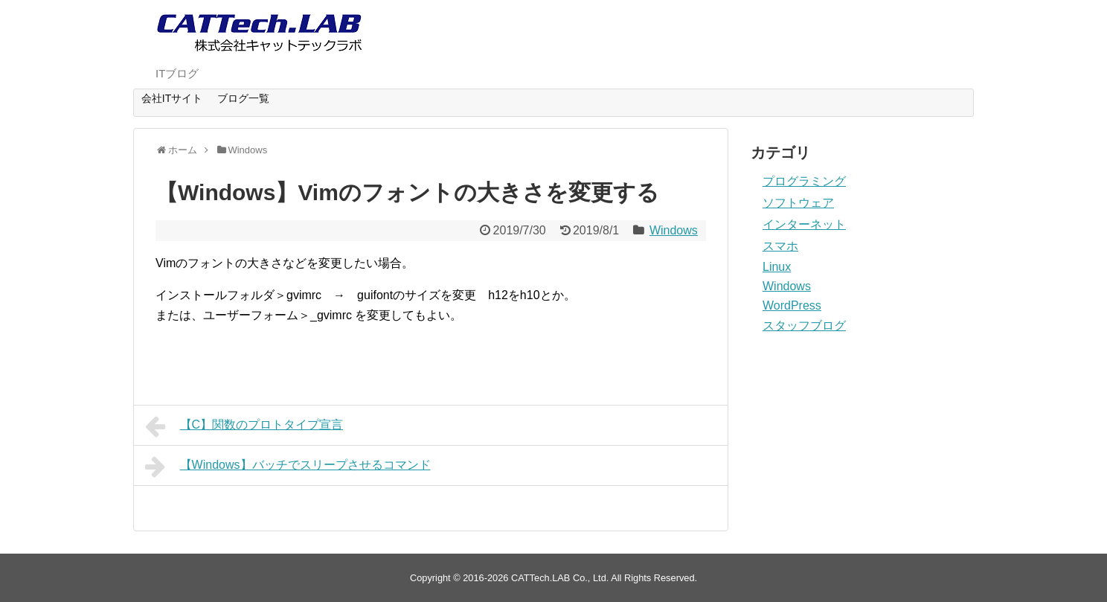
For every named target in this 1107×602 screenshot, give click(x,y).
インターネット (804, 224)
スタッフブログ (804, 325)
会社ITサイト (171, 98)
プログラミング (804, 181)
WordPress (792, 305)
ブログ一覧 (243, 98)
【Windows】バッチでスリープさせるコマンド (288, 466)
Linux (777, 266)
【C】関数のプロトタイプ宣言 (244, 426)
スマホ (780, 246)
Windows (673, 230)
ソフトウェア (798, 202)
